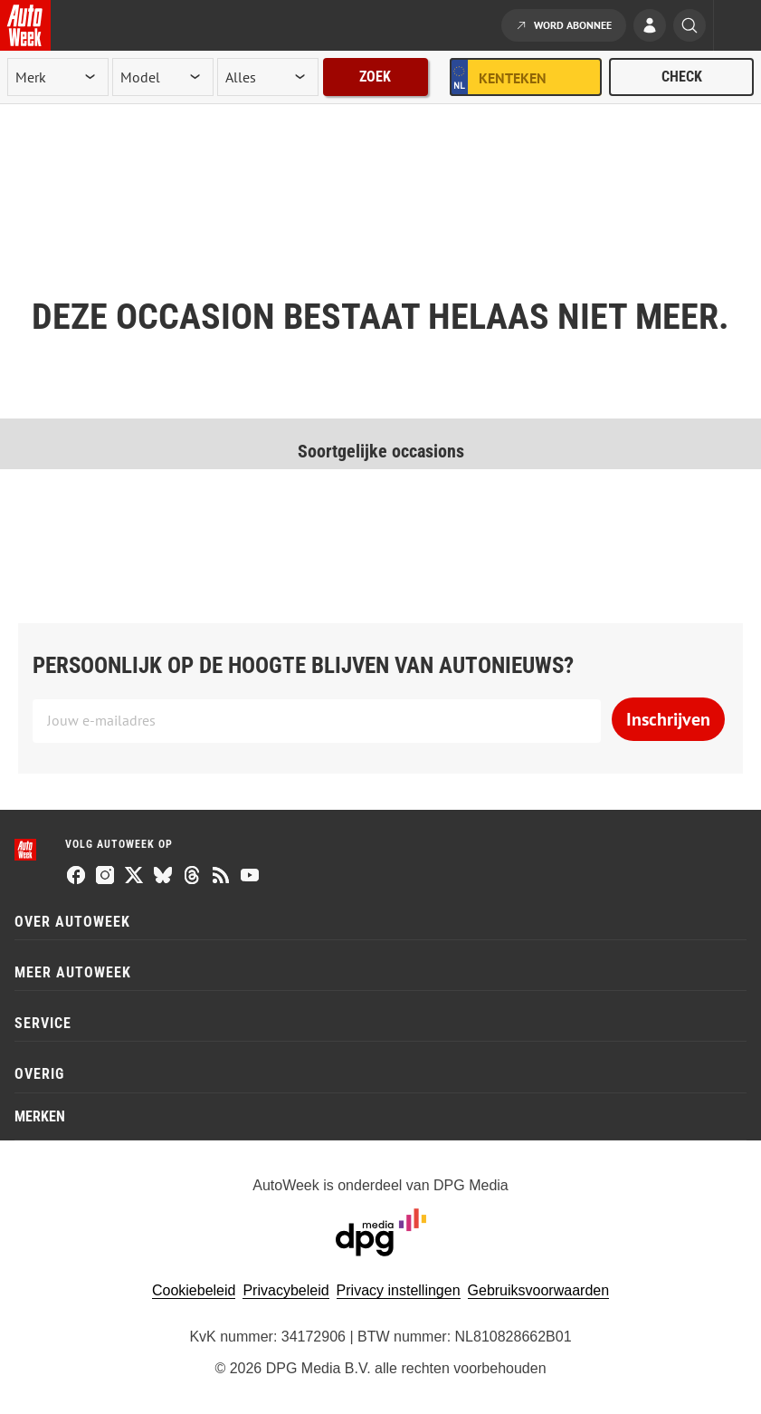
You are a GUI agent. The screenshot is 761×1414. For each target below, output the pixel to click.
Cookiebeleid (194, 1290)
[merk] (58, 77)
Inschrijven (668, 719)
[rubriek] (268, 77)
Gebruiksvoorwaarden (539, 1290)
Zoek (375, 76)
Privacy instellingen (399, 1290)
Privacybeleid (285, 1290)
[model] (163, 77)
